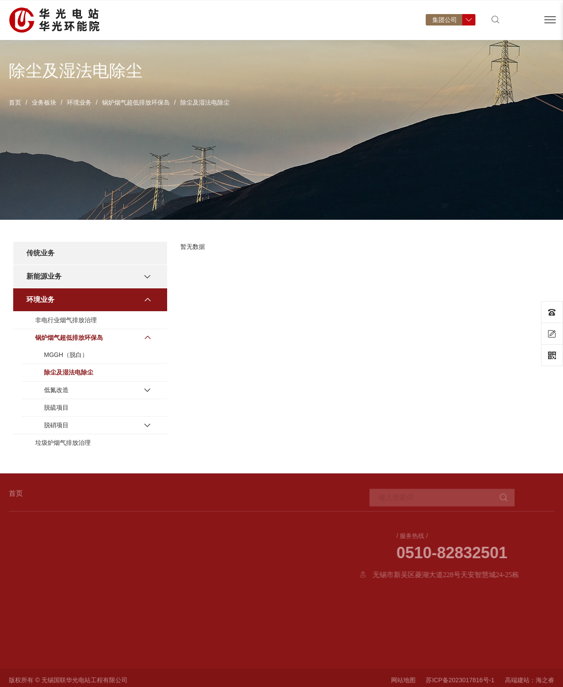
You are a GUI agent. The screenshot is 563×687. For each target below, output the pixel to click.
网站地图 (403, 683)
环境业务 (79, 102)
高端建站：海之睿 (529, 683)
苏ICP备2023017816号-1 (460, 683)
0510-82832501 (503, 553)
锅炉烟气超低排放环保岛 (136, 102)
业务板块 (44, 102)
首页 (129, 28)
